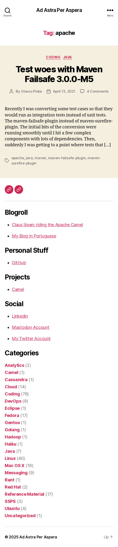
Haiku (10, 444)
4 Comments (97, 91)
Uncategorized (20, 515)
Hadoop (13, 436)
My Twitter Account (31, 338)
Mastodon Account (30, 327)
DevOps (13, 401)
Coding (53, 57)
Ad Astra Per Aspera (59, 10)
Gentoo (12, 422)
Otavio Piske (31, 91)
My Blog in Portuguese (34, 235)
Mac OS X (15, 465)
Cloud (11, 386)
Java (67, 57)
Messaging (16, 472)
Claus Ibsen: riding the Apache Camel (47, 224)
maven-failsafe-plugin (67, 158)
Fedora (12, 415)
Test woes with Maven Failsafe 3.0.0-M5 (59, 74)
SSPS (10, 501)
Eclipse (12, 408)
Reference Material (24, 494)
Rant (9, 479)
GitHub (19, 262)
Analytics (14, 365)
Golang (12, 429)
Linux (10, 458)
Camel (18, 289)
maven (40, 158)
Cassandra (16, 379)
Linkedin (20, 316)
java (29, 158)
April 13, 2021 (64, 91)
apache (17, 158)
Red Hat (13, 486)
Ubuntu (12, 508)
